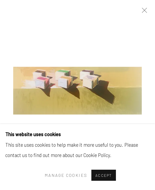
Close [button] (143, 12)
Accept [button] (103, 175)
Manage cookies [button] (66, 175)
